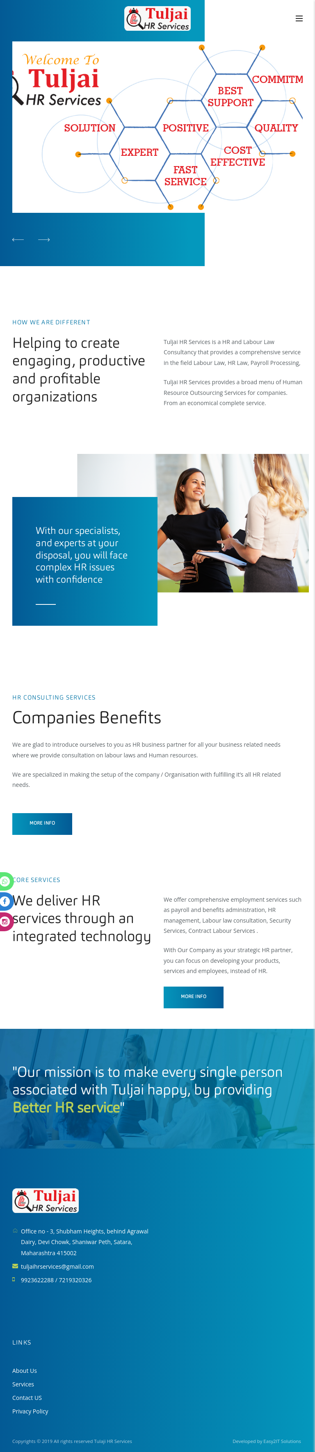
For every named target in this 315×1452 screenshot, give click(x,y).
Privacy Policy (30, 1411)
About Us (24, 1370)
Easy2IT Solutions (282, 1441)
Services (23, 1384)
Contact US (27, 1398)
